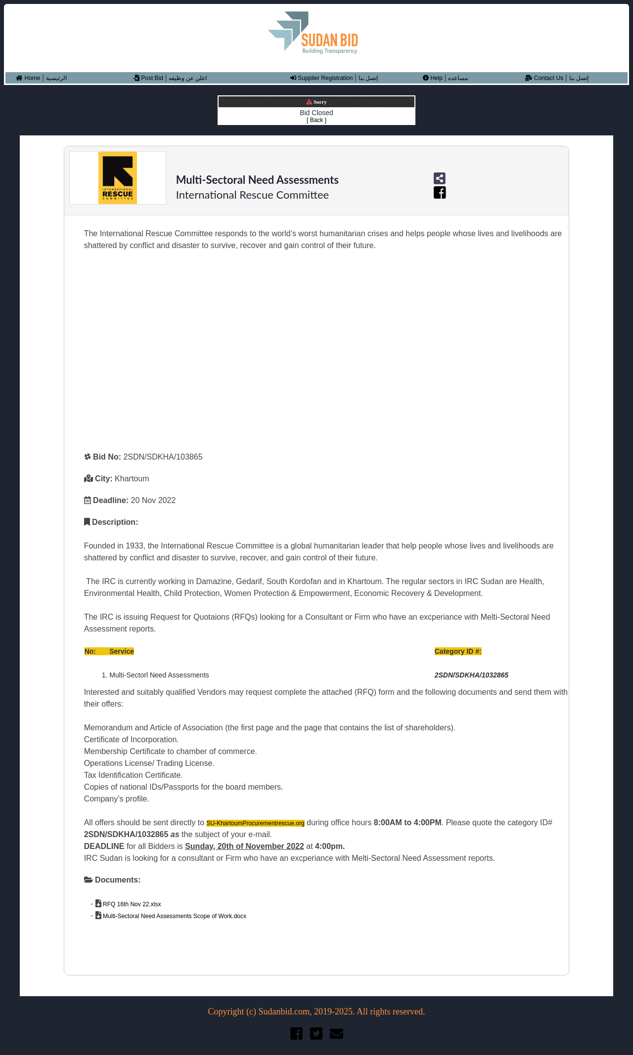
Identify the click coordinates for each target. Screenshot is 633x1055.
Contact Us (544, 78)
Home (28, 78)
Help (433, 78)
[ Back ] (316, 120)
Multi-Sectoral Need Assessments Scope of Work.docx (173, 916)
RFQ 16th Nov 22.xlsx (131, 904)
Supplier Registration (321, 78)
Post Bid (148, 78)
